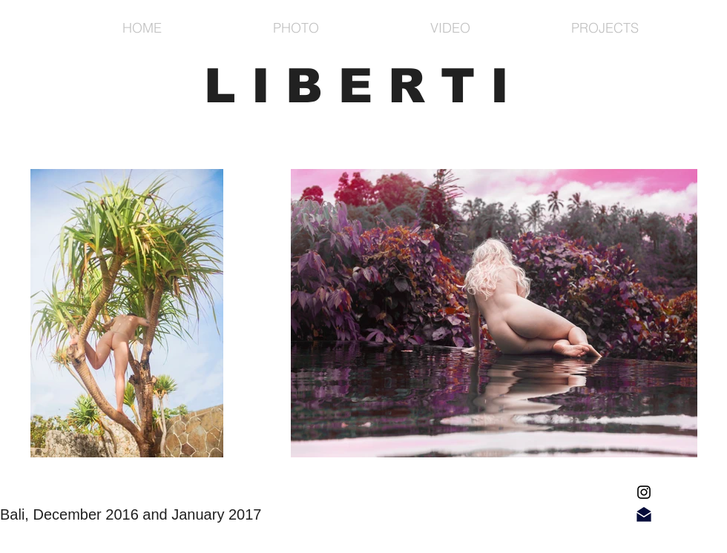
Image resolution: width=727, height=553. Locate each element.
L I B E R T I (356, 85)
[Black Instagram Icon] (644, 492)
